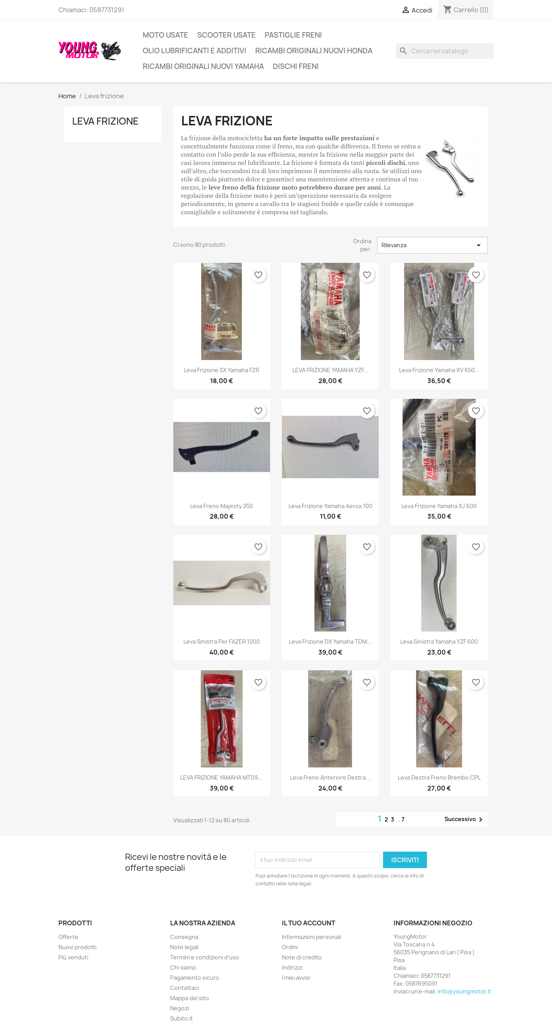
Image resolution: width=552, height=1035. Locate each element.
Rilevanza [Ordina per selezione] (432, 245)
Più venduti (73, 957)
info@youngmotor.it (464, 991)
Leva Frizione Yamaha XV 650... (439, 370)
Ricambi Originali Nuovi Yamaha (203, 66)
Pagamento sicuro (194, 977)
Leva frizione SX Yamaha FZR (221, 370)
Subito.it (181, 1018)
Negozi (179, 1008)
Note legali (184, 947)
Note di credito (302, 957)
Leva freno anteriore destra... (330, 777)
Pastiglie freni (293, 35)
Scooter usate (226, 35)
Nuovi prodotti (77, 947)
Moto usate (165, 35)
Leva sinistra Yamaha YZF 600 (439, 641)
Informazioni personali (311, 937)
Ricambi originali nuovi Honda (313, 51)
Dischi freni (296, 66)
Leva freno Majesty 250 (221, 506)
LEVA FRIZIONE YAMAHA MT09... (221, 777)
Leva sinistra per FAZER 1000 (221, 641)
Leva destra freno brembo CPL (439, 777)
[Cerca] (445, 51)
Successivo (465, 819)
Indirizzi (292, 967)
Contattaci (184, 988)
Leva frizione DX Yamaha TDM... (330, 641)
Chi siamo (183, 967)
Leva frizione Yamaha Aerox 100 (330, 506)
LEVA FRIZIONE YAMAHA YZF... (330, 370)
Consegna (184, 937)
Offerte (68, 937)
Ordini (290, 947)
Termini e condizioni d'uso (204, 957)
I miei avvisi (296, 977)
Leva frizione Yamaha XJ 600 (439, 506)
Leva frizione (105, 121)
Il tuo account (308, 923)
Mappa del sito (189, 998)
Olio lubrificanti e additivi (194, 51)
